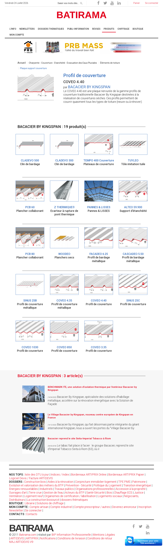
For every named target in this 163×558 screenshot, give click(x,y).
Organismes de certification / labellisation (70, 496)
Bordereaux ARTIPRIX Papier (126, 474)
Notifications (48, 538)
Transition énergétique (137, 485)
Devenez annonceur (124, 507)
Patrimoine (139, 481)
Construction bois (35, 481)
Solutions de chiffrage (50, 503)
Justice (138, 492)
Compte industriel (61, 507)
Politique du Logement (107, 485)
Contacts (31, 514)
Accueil (22, 62)
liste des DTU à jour (37, 474)
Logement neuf (33, 496)
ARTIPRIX (32, 538)
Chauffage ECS (123, 492)
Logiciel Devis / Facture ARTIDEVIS (31, 478)
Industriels (46, 489)
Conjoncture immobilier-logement (95, 481)
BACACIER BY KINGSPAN (89, 87)
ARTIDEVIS (17, 538)
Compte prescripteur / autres (92, 507)
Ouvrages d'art (18, 492)
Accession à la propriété (131, 489)
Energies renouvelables (23, 489)
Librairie (30, 503)
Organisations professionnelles (95, 489)
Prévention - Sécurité (78, 485)
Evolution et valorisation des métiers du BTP (36, 485)
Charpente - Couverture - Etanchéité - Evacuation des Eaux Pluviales (63, 63)
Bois (109, 492)
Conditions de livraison (71, 538)
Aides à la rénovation (60, 481)
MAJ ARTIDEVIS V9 (21, 541)
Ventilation (15, 496)
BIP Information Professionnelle (71, 534)
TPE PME (124, 481)
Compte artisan (39, 507)
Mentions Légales (104, 534)
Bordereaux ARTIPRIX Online (88, 474)
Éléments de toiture (110, 63)
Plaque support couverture (33, 68)
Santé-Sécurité (95, 492)
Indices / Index (60, 474)
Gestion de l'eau (53, 492)
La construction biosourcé (43, 499)
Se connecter (33, 510)
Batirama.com (27, 534)
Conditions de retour (99, 538)
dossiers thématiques (74, 499)
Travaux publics (64, 489)
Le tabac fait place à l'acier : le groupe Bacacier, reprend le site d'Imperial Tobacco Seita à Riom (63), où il (91, 447)
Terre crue (35, 492)
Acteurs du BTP (74, 492)
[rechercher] (81, 2)
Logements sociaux (110, 496)
